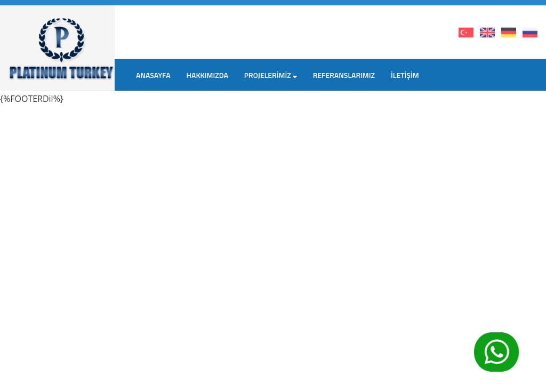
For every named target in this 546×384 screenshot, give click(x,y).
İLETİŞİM (405, 75)
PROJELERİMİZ (270, 75)
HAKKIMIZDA (207, 75)
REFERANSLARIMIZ (344, 75)
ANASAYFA (153, 75)
